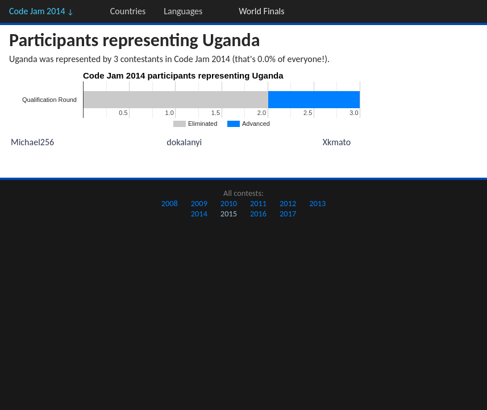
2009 (199, 203)
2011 (258, 203)
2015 (228, 213)
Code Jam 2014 (41, 11)
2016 (258, 213)
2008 (169, 203)
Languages (183, 11)
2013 (317, 203)
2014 (199, 213)
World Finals (261, 11)
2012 (288, 203)
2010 (228, 203)
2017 (288, 213)
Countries (127, 11)
